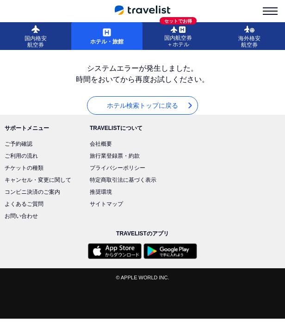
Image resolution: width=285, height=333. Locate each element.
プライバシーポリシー (117, 168)
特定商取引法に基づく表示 (123, 180)
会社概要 (101, 144)
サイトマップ (106, 204)
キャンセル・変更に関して (38, 180)
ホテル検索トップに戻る (150, 106)
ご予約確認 (18, 144)
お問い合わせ (21, 216)
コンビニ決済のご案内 (32, 192)
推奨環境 (101, 192)
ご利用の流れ (21, 156)
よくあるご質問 (24, 204)
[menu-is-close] (270, 11)
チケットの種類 (24, 168)
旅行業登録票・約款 (115, 156)
